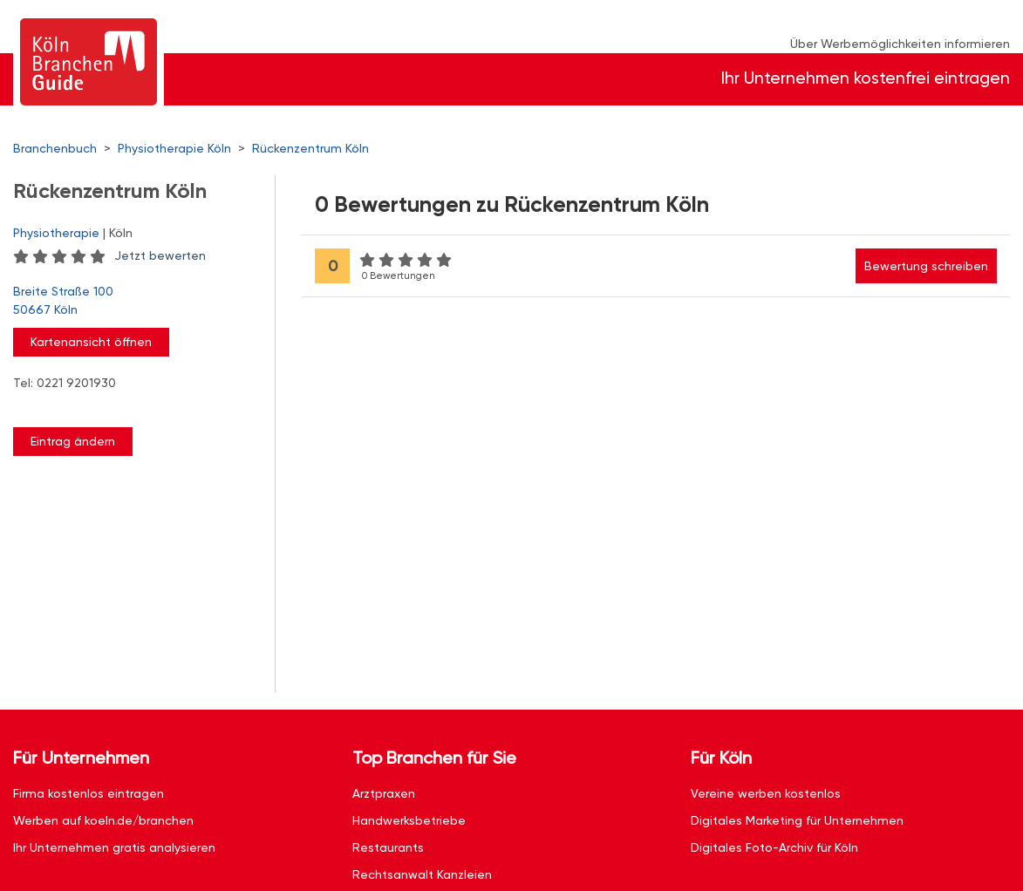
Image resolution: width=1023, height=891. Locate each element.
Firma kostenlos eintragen (88, 793)
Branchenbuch (55, 148)
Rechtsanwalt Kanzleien (422, 874)
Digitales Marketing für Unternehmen (797, 820)
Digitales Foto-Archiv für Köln (774, 847)
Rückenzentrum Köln (310, 148)
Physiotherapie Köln (174, 148)
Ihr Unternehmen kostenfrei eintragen (865, 78)
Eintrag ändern (73, 441)
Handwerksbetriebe (409, 820)
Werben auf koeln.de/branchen (103, 820)
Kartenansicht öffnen (91, 342)
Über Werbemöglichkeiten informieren (900, 44)
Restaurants (388, 847)
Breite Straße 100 (135, 301)
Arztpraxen (383, 793)
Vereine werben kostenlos (766, 793)
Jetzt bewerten (160, 255)
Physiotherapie (56, 233)
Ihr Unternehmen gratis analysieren (114, 847)
